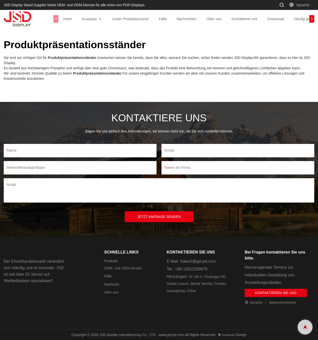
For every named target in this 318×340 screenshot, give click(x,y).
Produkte (89, 19)
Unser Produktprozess (130, 19)
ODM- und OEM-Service (123, 268)
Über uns (214, 19)
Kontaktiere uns (244, 19)
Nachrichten (187, 19)
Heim (67, 19)
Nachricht (111, 284)
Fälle (163, 19)
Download (275, 19)
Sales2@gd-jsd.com (198, 261)
